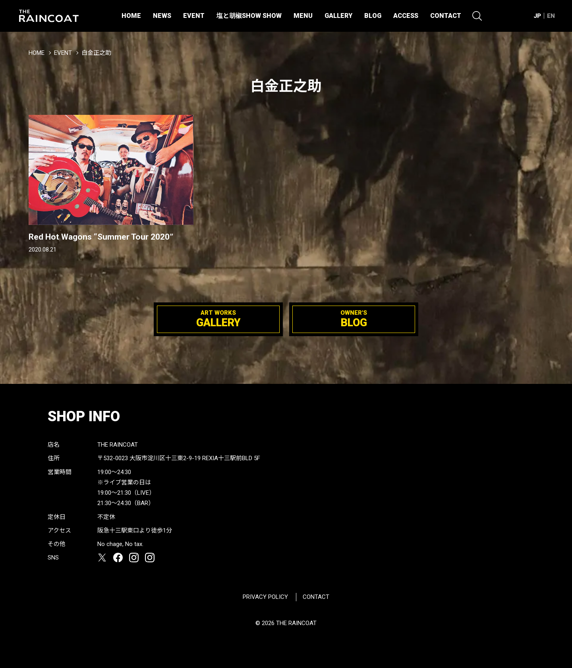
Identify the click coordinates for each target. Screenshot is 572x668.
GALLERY (338, 15)
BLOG (372, 15)
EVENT (194, 15)
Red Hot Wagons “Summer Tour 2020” (101, 237)
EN (551, 15)
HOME (131, 15)
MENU (303, 15)
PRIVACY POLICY (265, 596)
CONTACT (445, 15)
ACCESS (405, 15)
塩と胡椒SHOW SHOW (249, 15)
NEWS (162, 15)
